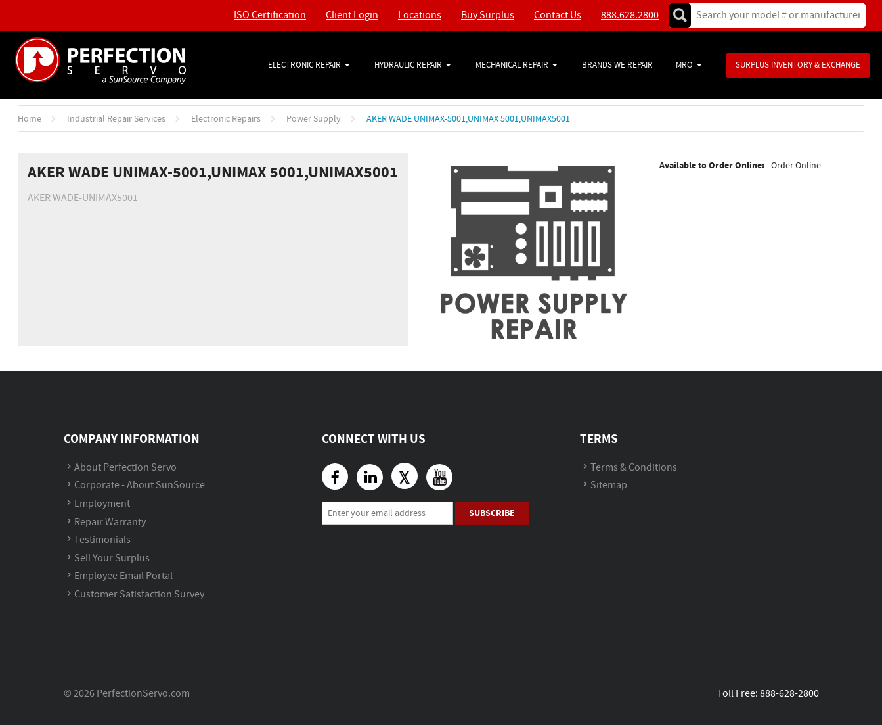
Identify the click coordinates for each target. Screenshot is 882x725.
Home (29, 119)
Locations (419, 15)
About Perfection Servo (125, 468)
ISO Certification (270, 15)
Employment (102, 504)
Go (680, 15)
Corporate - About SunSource (139, 485)
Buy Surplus (487, 15)
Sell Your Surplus (112, 558)
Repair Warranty (110, 522)
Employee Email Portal (123, 576)
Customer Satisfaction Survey (139, 594)
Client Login (352, 15)
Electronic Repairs (226, 119)
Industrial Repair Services (116, 119)
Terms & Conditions (633, 468)
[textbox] (774, 15)
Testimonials (102, 540)
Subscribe (492, 513)
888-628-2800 (789, 694)
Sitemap (608, 485)
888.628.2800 (630, 15)
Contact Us (557, 15)
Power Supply (313, 119)
